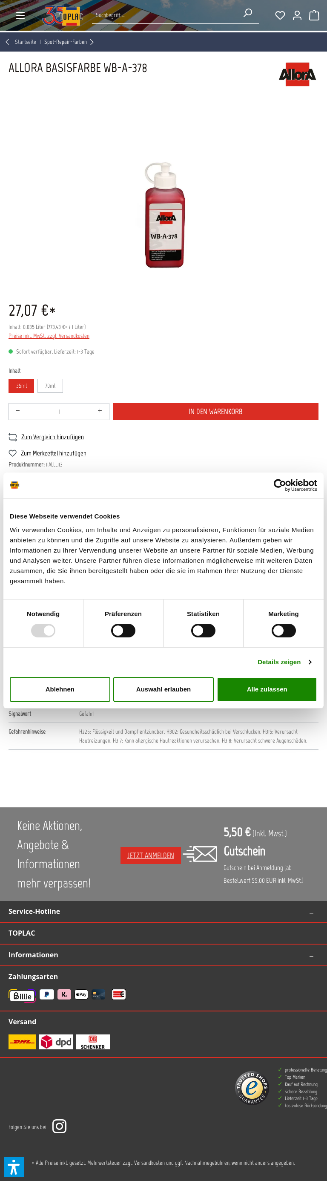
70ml (50, 385)
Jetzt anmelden (150, 855)
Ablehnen (60, 689)
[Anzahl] (59, 411)
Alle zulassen (267, 689)
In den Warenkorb (216, 411)
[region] (163, 198)
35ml (21, 385)
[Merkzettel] (280, 15)
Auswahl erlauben (163, 689)
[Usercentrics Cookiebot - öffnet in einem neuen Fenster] (280, 485)
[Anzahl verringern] (18, 411)
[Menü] (20, 15)
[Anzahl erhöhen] (100, 411)
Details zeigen (279, 661)
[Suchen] (247, 13)
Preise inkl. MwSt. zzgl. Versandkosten (49, 336)
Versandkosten (149, 1163)
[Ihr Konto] (297, 15)
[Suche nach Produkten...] (164, 15)
